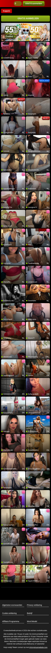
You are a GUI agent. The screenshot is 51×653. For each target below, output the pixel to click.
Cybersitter (40, 644)
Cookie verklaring (9, 613)
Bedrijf (29, 613)
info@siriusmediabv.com (38, 647)
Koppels (6, 11)
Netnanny (31, 644)
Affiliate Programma (10, 621)
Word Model (32, 621)
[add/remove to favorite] (3, 44)
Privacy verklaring (34, 605)
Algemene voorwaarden (12, 605)
